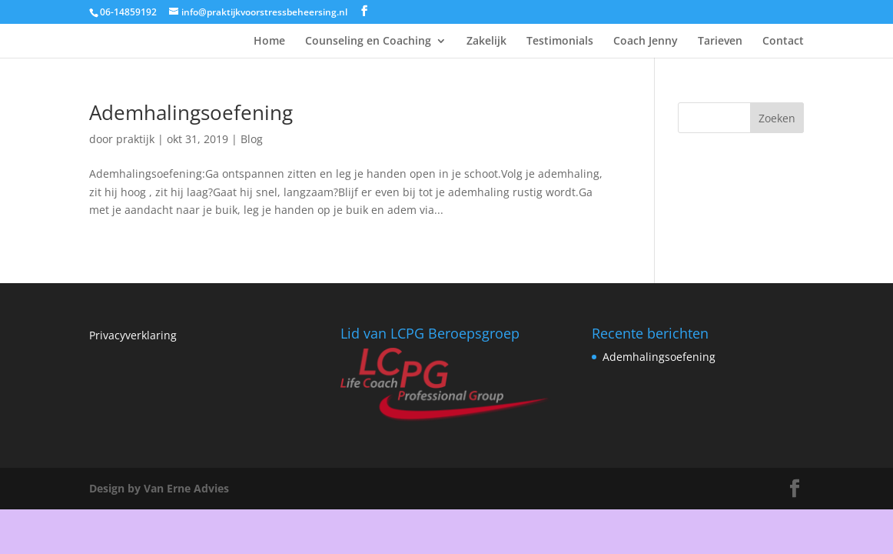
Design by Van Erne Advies (159, 488)
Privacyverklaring (133, 335)
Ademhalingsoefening (191, 112)
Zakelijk (486, 41)
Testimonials (559, 41)
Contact (783, 41)
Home (269, 41)
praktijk (135, 139)
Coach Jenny (645, 41)
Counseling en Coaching (368, 41)
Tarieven (720, 41)
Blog (252, 139)
